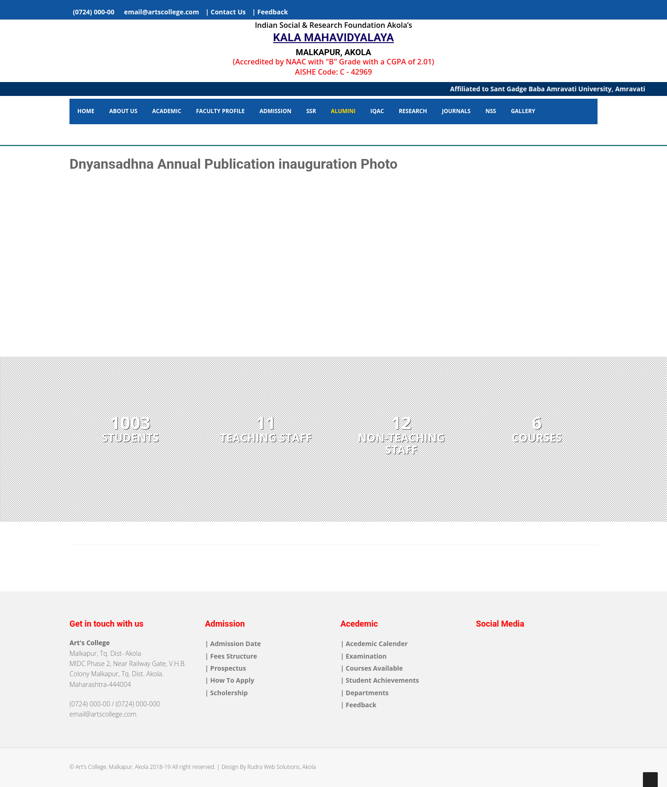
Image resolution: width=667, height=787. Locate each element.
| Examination (363, 656)
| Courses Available (371, 668)
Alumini (343, 111)
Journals (456, 111)
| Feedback (270, 11)
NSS (490, 111)
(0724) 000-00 (92, 11)
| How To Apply (229, 680)
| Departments (364, 692)
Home (85, 111)
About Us (123, 111)
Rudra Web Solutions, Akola (281, 767)
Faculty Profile (220, 111)
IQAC (377, 111)
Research (413, 111)
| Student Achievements (379, 680)
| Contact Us (225, 11)
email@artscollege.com (160, 11)
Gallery (523, 111)
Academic (167, 111)
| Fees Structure (231, 656)
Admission (275, 111)
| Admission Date (233, 643)
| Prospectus (225, 668)
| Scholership (226, 692)
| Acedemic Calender (374, 643)
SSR (311, 111)
